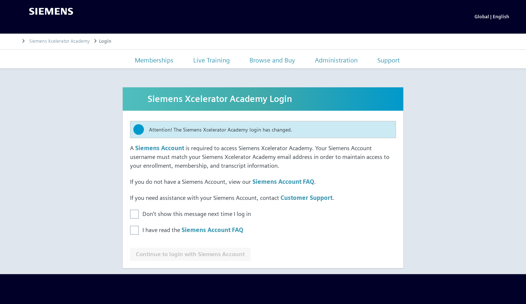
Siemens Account (159, 148)
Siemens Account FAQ (283, 181)
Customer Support (306, 197)
